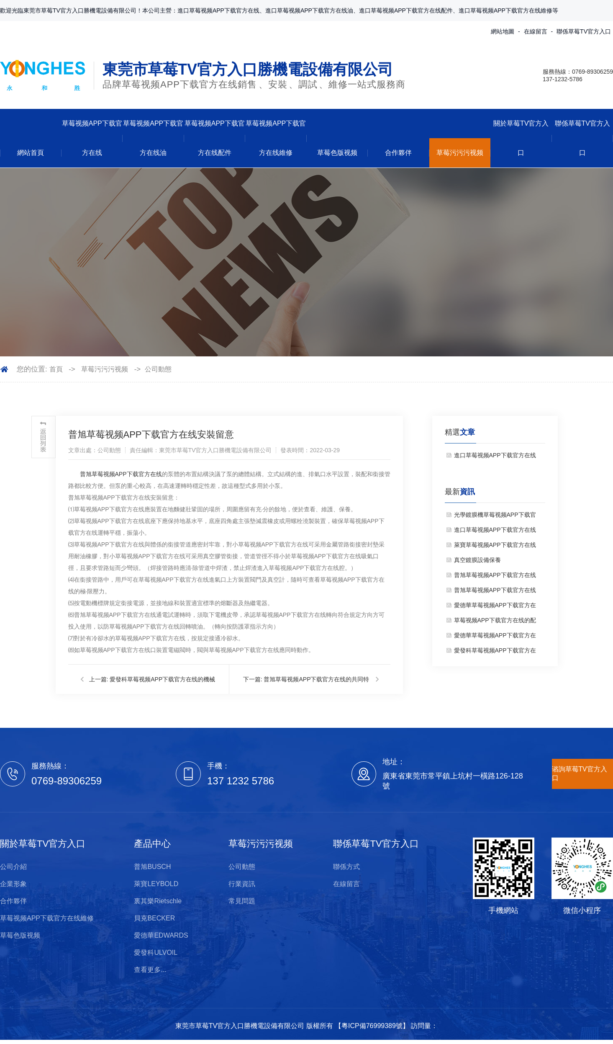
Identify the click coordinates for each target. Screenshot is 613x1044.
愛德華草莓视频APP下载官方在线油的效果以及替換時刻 (495, 637)
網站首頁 (30, 152)
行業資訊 (241, 883)
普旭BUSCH (152, 866)
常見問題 (241, 901)
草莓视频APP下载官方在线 (92, 138)
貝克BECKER (154, 918)
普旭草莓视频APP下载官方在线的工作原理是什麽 (495, 592)
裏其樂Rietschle (158, 901)
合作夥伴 (398, 152)
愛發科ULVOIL (155, 952)
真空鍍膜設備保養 (477, 560)
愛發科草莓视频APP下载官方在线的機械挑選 (495, 652)
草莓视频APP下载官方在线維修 (276, 138)
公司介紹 (13, 866)
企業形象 (13, 883)
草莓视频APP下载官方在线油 (153, 138)
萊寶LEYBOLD (156, 883)
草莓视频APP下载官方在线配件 (215, 138)
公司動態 (158, 369)
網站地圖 (502, 31)
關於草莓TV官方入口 (521, 138)
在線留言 (535, 31)
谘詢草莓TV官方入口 (579, 773)
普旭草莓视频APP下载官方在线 (121, 474)
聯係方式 (346, 866)
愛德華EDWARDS (161, 935)
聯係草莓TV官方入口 (584, 31)
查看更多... (150, 969)
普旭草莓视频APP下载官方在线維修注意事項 (495, 577)
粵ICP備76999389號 (372, 1025)
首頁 (56, 369)
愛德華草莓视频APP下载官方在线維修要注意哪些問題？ (495, 607)
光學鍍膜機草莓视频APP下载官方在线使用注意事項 (495, 516)
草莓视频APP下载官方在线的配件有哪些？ (495, 622)
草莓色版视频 (337, 152)
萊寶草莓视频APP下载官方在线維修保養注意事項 (495, 546)
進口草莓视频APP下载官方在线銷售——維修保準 (495, 457)
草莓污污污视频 (459, 152)
